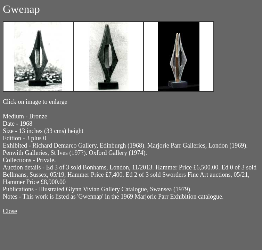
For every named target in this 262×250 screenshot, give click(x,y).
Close (10, 211)
